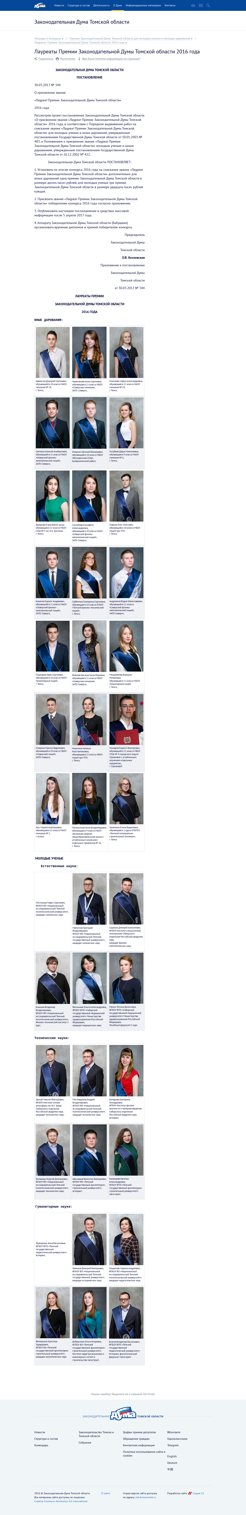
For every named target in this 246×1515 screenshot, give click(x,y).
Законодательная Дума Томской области (81, 21)
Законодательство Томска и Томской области (96, 1433)
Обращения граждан (136, 1438)
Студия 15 (198, 1492)
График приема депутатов (139, 1431)
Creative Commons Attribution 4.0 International (60, 1500)
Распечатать (67, 58)
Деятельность (101, 5)
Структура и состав (79, 5)
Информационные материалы (143, 5)
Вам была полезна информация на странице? (111, 58)
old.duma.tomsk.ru (145, 1496)
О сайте (105, 1492)
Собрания (85, 1441)
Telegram (173, 1444)
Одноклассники (177, 1438)
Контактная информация (139, 1444)
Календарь (41, 1444)
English (172, 1455)
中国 (170, 1468)
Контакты (170, 5)
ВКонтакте (173, 1431)
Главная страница (39, 5)
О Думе (117, 5)
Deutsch (172, 1462)
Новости (59, 5)
